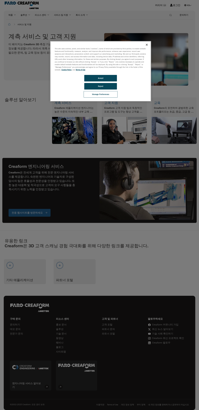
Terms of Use (80, 70)
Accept (100, 78)
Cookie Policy (66, 70)
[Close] (146, 44)
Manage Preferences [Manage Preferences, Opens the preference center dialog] (100, 94)
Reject (100, 86)
